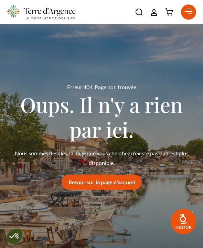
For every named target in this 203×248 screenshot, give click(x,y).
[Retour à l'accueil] (41, 12)
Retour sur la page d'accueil (101, 182)
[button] (139, 12)
